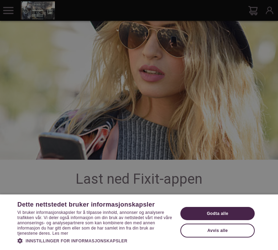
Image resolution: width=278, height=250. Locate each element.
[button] (95, 240)
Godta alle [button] (217, 213)
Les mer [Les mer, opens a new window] (60, 233)
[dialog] (139, 125)
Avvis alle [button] (217, 230)
